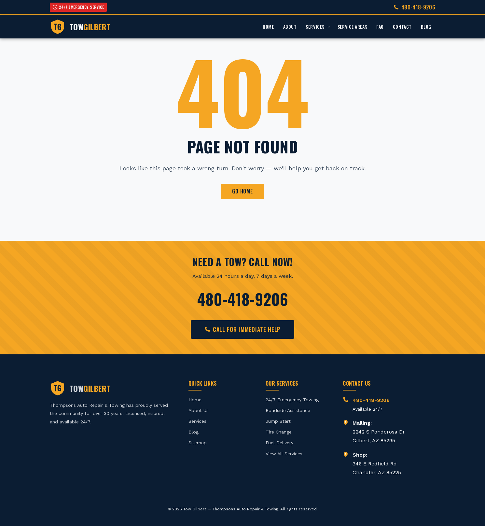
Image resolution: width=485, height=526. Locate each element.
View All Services (284, 453)
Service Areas (352, 26)
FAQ (380, 26)
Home (268, 26)
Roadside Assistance (288, 410)
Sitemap (197, 442)
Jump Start (278, 421)
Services (315, 26)
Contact (402, 26)
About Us (198, 410)
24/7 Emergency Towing (292, 399)
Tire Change (279, 431)
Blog (426, 26)
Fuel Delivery (279, 442)
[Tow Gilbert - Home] (80, 27)
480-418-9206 (418, 7)
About (290, 26)
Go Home (242, 191)
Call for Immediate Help (242, 329)
